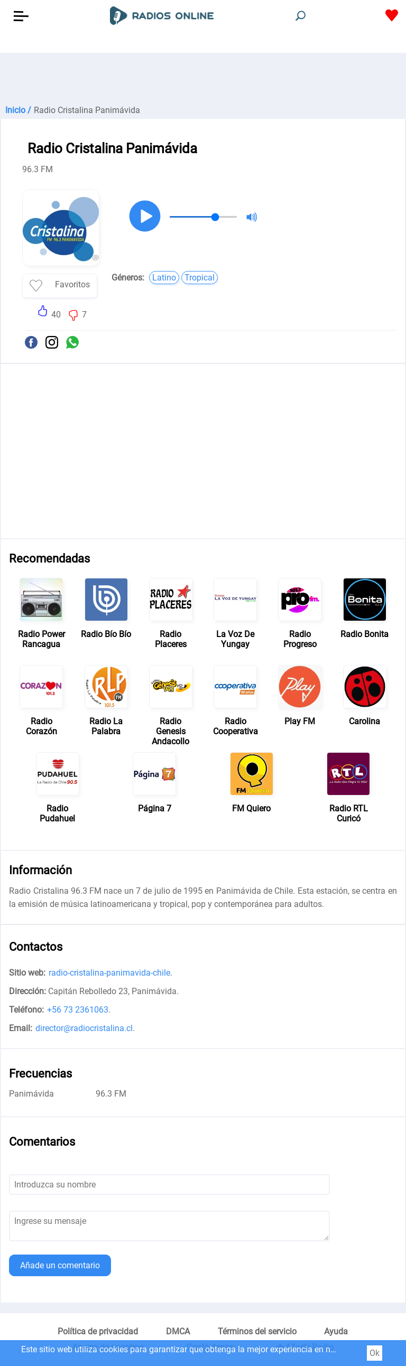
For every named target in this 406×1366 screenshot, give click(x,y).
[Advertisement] (203, 79)
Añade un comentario (60, 1265)
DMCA (178, 1331)
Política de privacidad (98, 1331)
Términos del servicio (257, 1331)
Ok (375, 1353)
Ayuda (336, 1331)
